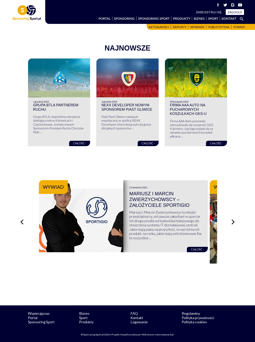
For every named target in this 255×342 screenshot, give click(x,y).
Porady (239, 27)
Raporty (179, 27)
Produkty (181, 18)
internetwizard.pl (164, 334)
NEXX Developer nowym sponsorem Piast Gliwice (126, 107)
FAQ (134, 313)
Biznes (199, 18)
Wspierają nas (39, 313)
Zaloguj (235, 12)
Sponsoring (124, 18)
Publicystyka (219, 27)
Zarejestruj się (209, 12)
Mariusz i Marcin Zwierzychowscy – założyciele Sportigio (163, 199)
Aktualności (159, 27)
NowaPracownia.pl (130, 334)
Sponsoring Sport (154, 18)
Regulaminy (191, 313)
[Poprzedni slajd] (22, 222)
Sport (213, 18)
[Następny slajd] (233, 222)
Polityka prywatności (198, 318)
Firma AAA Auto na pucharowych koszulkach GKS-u (188, 109)
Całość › (79, 143)
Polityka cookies (194, 322)
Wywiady (197, 27)
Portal (105, 18)
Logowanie (139, 322)
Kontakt (229, 18)
